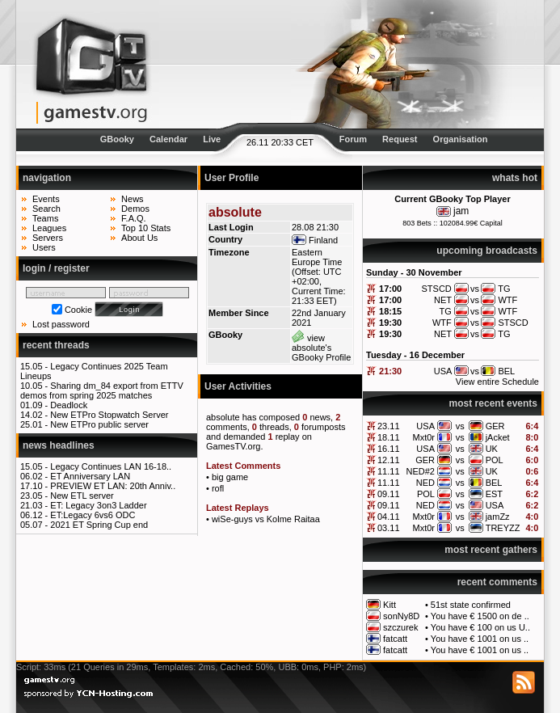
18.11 (388, 437)
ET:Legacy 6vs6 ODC (92, 515)
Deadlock (68, 405)
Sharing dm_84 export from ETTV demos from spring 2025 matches (101, 390)
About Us (139, 238)
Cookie (78, 309)
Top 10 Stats (146, 228)
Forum (353, 139)
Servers (47, 238)
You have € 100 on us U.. (480, 627)
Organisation (460, 139)
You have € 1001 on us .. (479, 638)
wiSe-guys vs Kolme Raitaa (266, 519)
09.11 (388, 494)
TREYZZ (503, 528)
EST (494, 494)
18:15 (390, 311)
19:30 (390, 322)
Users (44, 247)
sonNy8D (401, 616)
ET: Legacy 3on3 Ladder (98, 505)
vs (460, 426)
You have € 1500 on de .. (480, 616)
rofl (218, 488)
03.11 (388, 528)
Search (46, 208)
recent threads (56, 345)
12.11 (388, 460)
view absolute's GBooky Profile (321, 347)
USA (425, 426)
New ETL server (81, 495)
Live (212, 139)
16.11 (388, 449)
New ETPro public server (99, 424)
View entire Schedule (497, 381)
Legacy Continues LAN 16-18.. (110, 466)
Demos (135, 208)
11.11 (388, 471)
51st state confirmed (471, 605)
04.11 (388, 516)
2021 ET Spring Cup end (99, 524)
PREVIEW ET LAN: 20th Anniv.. (112, 486)
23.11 (388, 426)
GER (495, 426)
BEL (494, 482)
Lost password (61, 324)
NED (425, 482)
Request (399, 139)
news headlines (59, 445)
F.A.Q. (133, 218)
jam (461, 211)
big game (230, 477)
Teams (45, 218)
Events (46, 199)
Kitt (389, 605)
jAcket (498, 437)
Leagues (49, 228)
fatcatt (395, 638)
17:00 (390, 288)
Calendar (168, 139)
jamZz (498, 516)
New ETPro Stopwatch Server (109, 415)
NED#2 (420, 471)
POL (494, 460)
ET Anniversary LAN (90, 476)
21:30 (390, 371)
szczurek (400, 627)
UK (492, 449)
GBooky (117, 139)
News (132, 199)
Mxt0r (423, 437)
